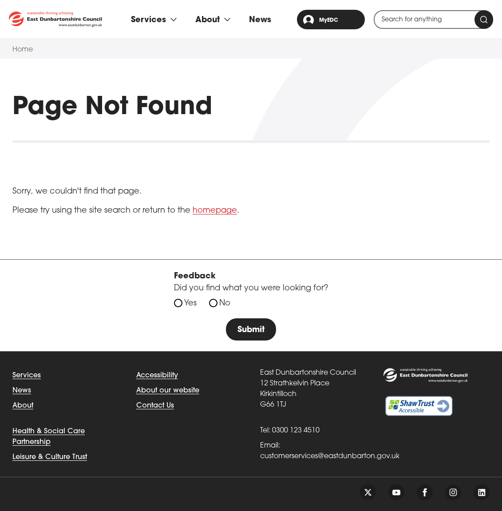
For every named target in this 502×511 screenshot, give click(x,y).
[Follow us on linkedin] (482, 492)
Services (26, 375)
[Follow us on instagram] (453, 492)
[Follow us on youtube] (396, 492)
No (224, 303)
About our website (167, 390)
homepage (215, 210)
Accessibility (157, 375)
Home (22, 49)
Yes (190, 303)
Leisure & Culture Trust (49, 457)
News (260, 20)
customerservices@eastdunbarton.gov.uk (329, 456)
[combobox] (433, 19)
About (22, 405)
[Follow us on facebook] (425, 492)
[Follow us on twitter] (368, 492)
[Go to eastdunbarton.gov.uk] (55, 19)
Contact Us (155, 405)
